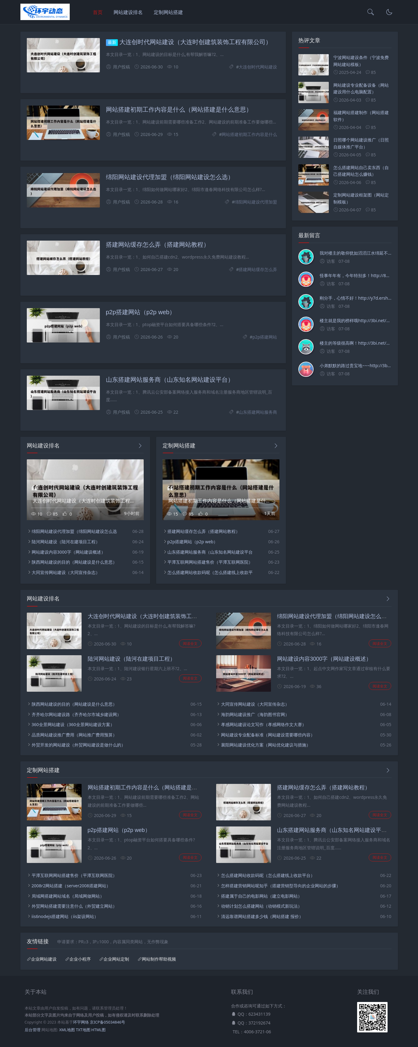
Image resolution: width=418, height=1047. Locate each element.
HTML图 (98, 1029)
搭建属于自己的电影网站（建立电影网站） (261, 896)
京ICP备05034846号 (107, 1022)
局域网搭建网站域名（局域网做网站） (68, 896)
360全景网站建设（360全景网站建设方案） (73, 724)
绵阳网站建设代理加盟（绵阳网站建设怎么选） (170, 177)
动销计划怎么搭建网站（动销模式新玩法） (261, 906)
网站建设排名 (128, 12)
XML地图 (67, 1029)
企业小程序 (80, 959)
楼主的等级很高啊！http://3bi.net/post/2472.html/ (355, 343)
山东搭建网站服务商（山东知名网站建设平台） (170, 379)
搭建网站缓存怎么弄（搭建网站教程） (157, 244)
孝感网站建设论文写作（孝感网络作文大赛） (263, 724)
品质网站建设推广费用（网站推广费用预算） (74, 735)
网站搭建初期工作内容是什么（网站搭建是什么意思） (179, 109)
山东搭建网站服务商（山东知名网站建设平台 (210, 552)
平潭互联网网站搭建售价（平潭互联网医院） (210, 562)
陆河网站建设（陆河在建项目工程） (66, 541)
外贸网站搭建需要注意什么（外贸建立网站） (74, 906)
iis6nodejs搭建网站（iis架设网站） (65, 916)
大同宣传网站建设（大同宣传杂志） (66, 572)
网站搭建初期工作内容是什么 (249, 134)
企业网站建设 (44, 959)
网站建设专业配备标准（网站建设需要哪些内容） (268, 735)
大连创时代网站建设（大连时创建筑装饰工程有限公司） (195, 42)
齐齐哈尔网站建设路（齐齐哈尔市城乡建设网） (76, 714)
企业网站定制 (116, 959)
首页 (98, 12)
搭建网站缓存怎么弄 (258, 269)
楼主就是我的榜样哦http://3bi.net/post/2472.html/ (355, 320)
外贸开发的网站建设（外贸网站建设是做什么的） (78, 745)
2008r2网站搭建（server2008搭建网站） (71, 886)
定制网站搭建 (168, 12)
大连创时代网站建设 (258, 67)
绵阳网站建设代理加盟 (255, 202)
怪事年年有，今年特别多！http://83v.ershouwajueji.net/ (355, 275)
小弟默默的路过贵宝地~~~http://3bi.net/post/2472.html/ (355, 365)
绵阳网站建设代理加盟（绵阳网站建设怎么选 (74, 531)
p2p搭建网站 (264, 337)
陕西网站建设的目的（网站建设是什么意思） (74, 562)
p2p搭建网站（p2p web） (141, 312)
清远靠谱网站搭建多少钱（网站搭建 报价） (262, 916)
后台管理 (32, 1029)
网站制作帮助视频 (159, 959)
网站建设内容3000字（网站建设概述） (68, 552)
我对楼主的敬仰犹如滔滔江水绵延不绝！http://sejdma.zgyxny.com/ (355, 253)
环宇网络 (81, 1022)
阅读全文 (190, 643)
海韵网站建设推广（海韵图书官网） (255, 714)
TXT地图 (83, 1029)
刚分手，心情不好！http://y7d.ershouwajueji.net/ (355, 298)
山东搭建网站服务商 (258, 412)
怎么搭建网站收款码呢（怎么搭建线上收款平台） (268, 875)
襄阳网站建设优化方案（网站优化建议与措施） (266, 745)
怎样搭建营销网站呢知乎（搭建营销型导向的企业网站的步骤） (280, 886)
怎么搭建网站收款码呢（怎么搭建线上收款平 (210, 572)
